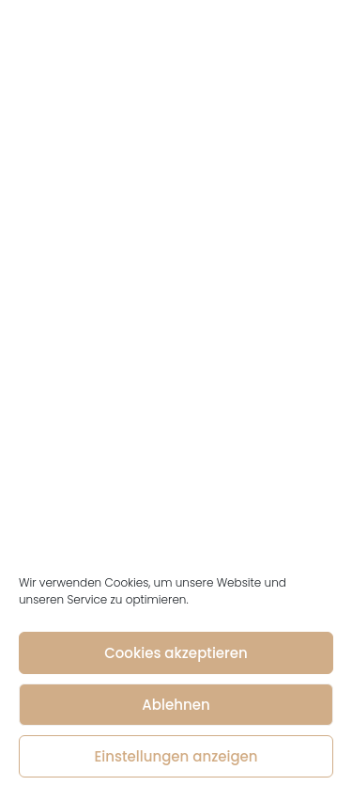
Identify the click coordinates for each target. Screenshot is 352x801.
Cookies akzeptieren (176, 653)
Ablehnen (175, 705)
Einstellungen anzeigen (175, 756)
